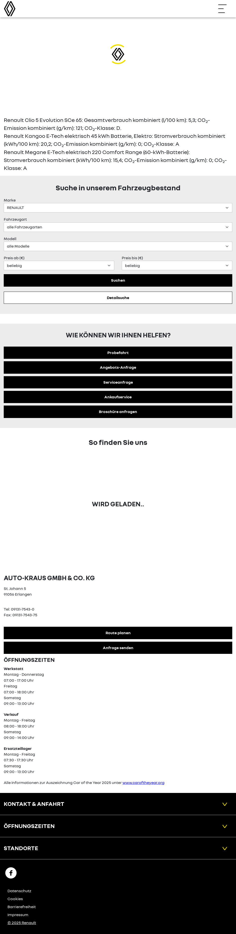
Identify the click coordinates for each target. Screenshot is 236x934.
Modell (10, 238)
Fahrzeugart (15, 219)
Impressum (17, 914)
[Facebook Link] (11, 872)
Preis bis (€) (132, 257)
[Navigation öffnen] (224, 9)
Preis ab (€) (14, 257)
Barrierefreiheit (21, 906)
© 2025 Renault (21, 922)
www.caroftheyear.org (143, 782)
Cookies (15, 898)
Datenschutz (19, 890)
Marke (10, 200)
